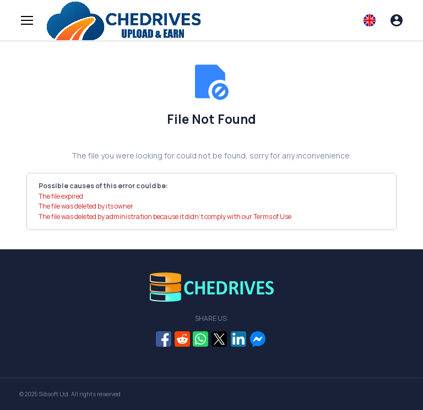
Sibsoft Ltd (53, 394)
